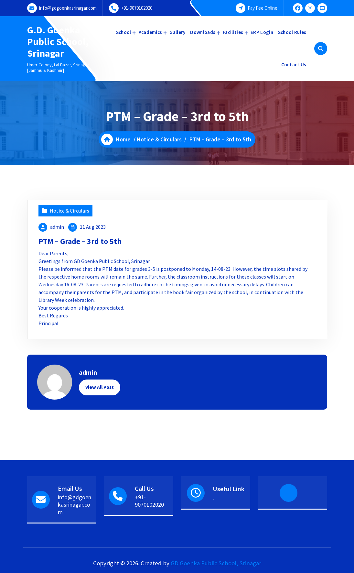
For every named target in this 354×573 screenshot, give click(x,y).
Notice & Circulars (159, 139)
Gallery (177, 32)
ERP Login (262, 32)
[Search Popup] (320, 48)
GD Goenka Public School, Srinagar (216, 563)
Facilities (233, 32)
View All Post (99, 387)
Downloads (202, 32)
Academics (150, 32)
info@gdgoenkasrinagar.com (68, 8)
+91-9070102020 (136, 8)
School (123, 32)
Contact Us (293, 64)
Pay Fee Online (262, 8)
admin (57, 227)
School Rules (292, 32)
